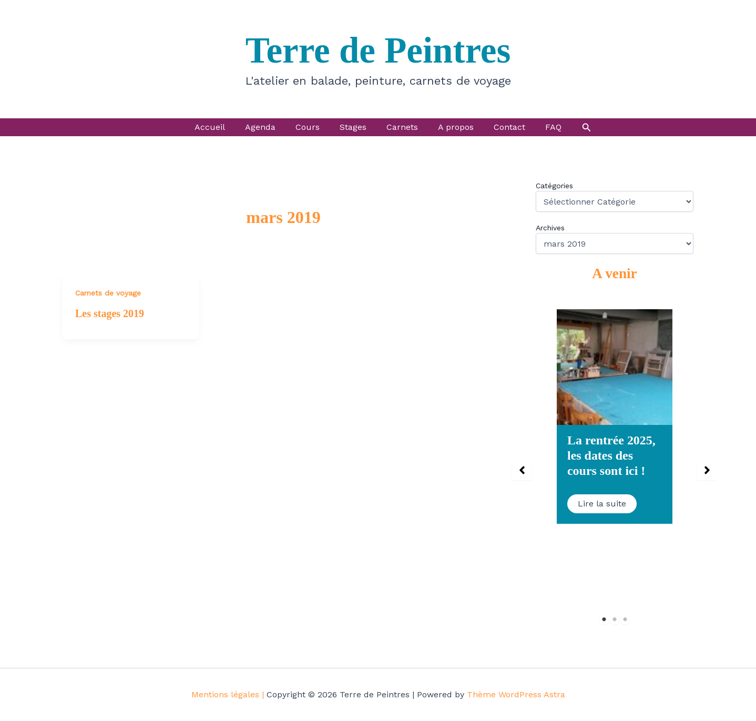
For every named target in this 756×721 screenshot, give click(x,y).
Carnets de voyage (108, 293)
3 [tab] (625, 619)
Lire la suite (602, 504)
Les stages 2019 (109, 313)
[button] (574, 127)
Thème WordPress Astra (516, 694)
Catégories (554, 185)
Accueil (221, 127)
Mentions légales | (227, 694)
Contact (501, 127)
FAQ (542, 127)
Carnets (400, 127)
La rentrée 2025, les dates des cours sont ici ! (611, 455)
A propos (451, 127)
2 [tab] (614, 619)
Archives (550, 228)
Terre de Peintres (378, 50)
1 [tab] (604, 619)
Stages (354, 127)
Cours (312, 127)
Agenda (268, 127)
